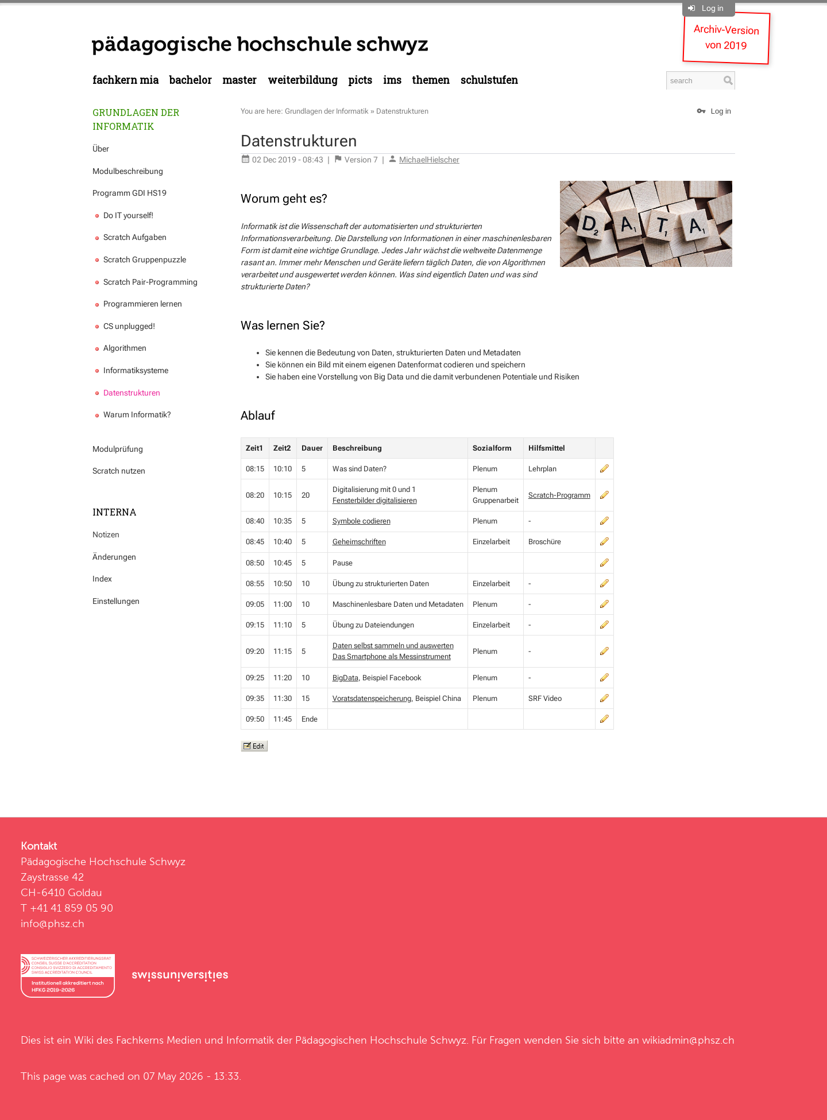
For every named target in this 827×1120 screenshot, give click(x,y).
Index (102, 578)
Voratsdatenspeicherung (372, 698)
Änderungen (114, 556)
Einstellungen (116, 601)
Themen (431, 80)
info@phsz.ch (52, 923)
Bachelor (190, 80)
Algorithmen (119, 347)
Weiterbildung (303, 80)
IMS (392, 80)
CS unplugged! (123, 326)
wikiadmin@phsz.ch (688, 1040)
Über (100, 148)
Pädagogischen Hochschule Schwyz (380, 1040)
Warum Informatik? (131, 414)
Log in (713, 8)
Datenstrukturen (126, 392)
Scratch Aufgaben (129, 237)
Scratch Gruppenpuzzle (139, 259)
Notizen (105, 534)
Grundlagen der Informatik (135, 119)
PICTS (360, 80)
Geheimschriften (359, 541)
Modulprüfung (117, 449)
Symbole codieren (362, 521)
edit (604, 468)
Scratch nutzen (118, 470)
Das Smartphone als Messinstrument (392, 656)
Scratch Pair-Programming (145, 281)
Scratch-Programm (559, 495)
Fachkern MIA (125, 80)
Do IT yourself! (122, 215)
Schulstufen (489, 80)
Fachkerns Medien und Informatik (195, 1040)
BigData (345, 677)
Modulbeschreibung (127, 171)
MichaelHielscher (429, 159)
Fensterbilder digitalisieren (375, 500)
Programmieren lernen (137, 303)
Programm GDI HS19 (129, 192)
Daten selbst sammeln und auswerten (393, 645)
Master (239, 80)
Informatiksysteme (130, 370)
